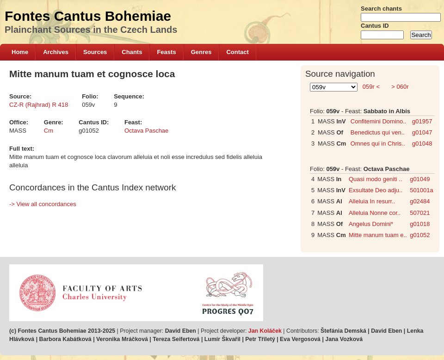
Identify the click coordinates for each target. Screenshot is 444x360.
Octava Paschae (146, 130)
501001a (421, 190)
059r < (371, 86)
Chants (132, 52)
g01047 (422, 132)
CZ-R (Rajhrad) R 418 (38, 104)
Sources (95, 52)
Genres (201, 52)
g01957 (422, 121)
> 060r (399, 86)
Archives (55, 52)
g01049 (420, 179)
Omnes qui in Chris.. (378, 143)
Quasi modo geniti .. (375, 179)
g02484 (420, 201)
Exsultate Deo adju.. (375, 190)
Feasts (166, 52)
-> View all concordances (42, 204)
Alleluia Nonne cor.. (375, 212)
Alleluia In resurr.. (372, 201)
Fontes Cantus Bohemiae (88, 16)
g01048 (422, 143)
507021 (420, 212)
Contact (237, 52)
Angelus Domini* (371, 223)
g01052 (420, 235)
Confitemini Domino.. (379, 121)
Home (20, 52)
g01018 (420, 223)
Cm (48, 130)
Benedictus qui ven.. (378, 132)
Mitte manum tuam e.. (378, 235)
